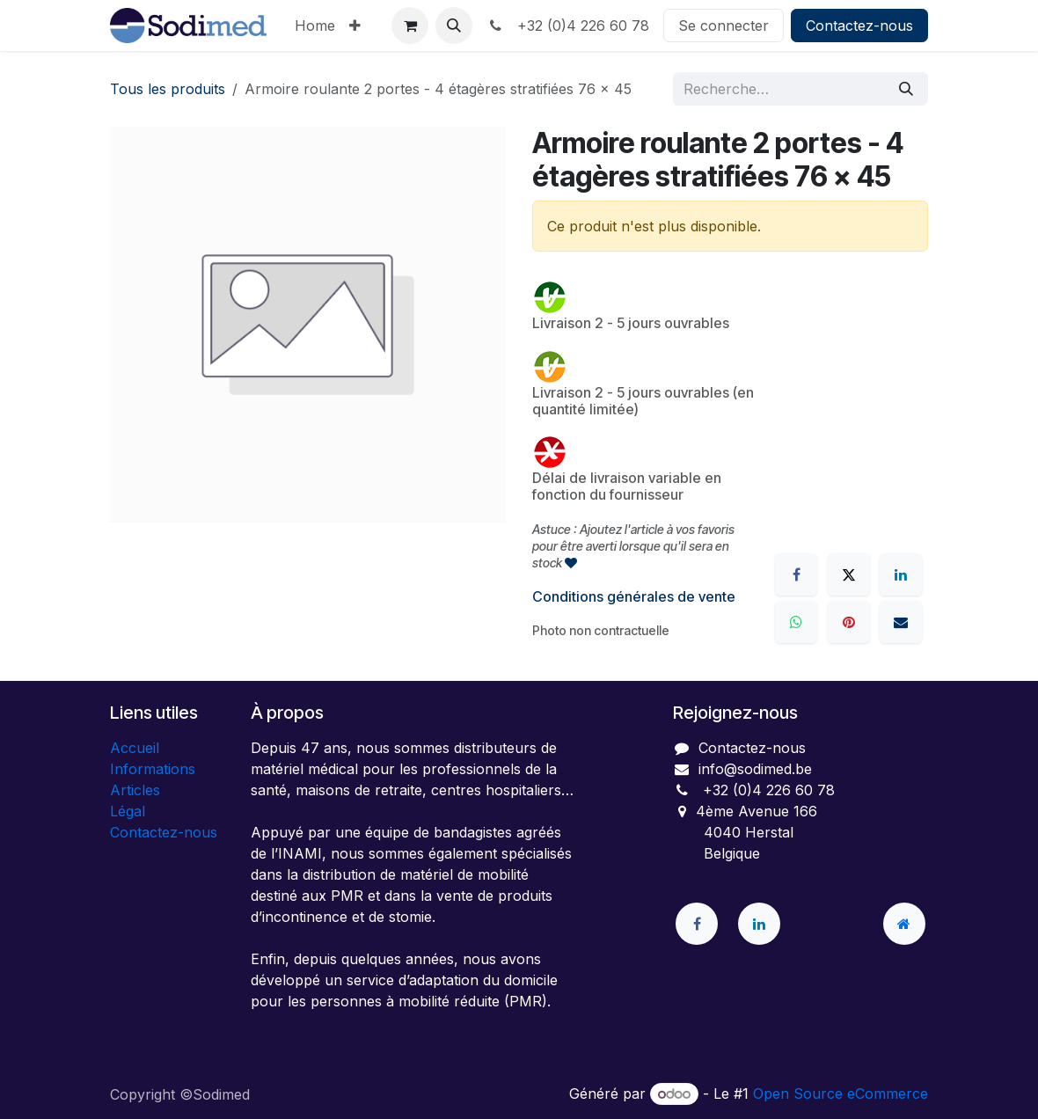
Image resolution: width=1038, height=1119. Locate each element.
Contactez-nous (859, 25)
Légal (127, 811)
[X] (849, 574)
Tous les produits (167, 89)
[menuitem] (315, 25)
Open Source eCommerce (840, 1093)
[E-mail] (901, 622)
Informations (152, 769)
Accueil (134, 748)
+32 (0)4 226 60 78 (567, 25)
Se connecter (723, 25)
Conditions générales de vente (633, 596)
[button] (453, 25)
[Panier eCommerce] (409, 25)
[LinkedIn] (901, 574)
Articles (135, 790)
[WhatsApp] (796, 622)
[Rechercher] (906, 89)
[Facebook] (796, 574)
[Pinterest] (849, 622)
